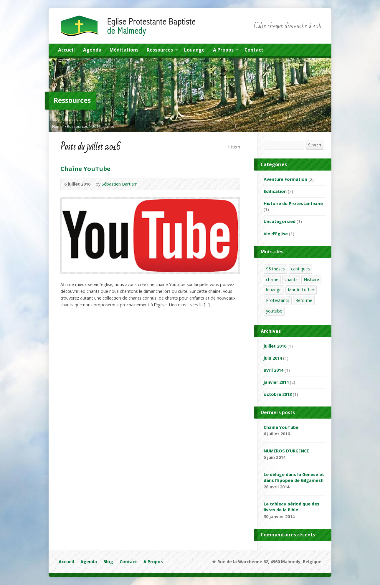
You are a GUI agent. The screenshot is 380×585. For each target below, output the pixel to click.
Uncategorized (279, 221)
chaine (272, 279)
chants (291, 279)
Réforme (303, 300)
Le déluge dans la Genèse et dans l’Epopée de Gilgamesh (294, 477)
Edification (275, 191)
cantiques (300, 269)
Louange (194, 50)
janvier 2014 (276, 382)
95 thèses (275, 269)
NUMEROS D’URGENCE (286, 451)
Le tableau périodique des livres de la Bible (291, 507)
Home (57, 126)
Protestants (277, 300)
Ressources (162, 51)
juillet (109, 126)
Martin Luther (301, 289)
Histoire (311, 279)
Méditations (124, 50)
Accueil (66, 50)
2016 (96, 126)
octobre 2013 (278, 394)
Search (314, 145)
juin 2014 (273, 358)
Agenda (92, 50)
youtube (274, 311)
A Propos (226, 51)
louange (274, 289)
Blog (108, 561)
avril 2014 (273, 370)
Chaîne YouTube (85, 168)
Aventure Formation (285, 179)
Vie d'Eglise (276, 234)
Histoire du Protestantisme (293, 203)
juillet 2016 (275, 346)
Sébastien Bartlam (120, 184)
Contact (253, 50)
